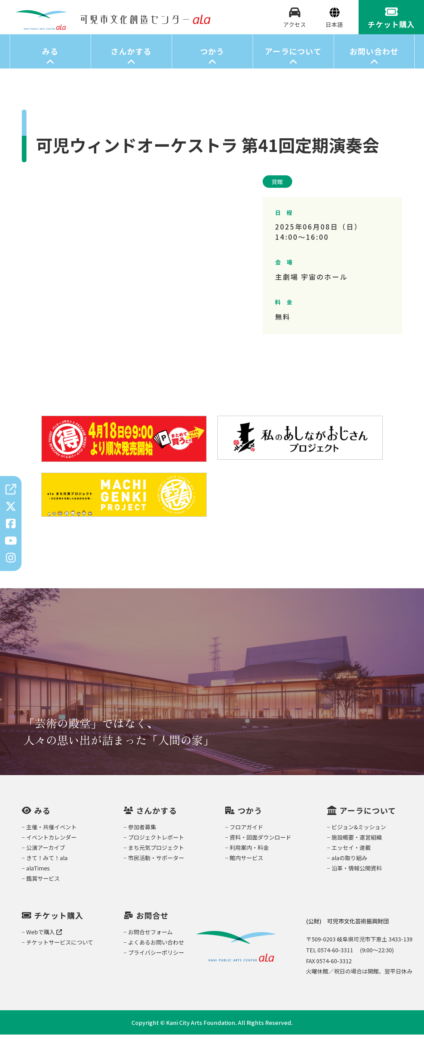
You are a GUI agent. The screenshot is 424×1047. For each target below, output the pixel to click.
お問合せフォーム (150, 944)
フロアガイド (246, 839)
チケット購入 (58, 928)
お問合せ (152, 928)
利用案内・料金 (249, 860)
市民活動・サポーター (156, 870)
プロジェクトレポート (156, 850)
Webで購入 (44, 944)
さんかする (131, 64)
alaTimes (38, 880)
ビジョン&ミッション (358, 839)
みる (50, 64)
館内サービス (246, 870)
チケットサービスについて (59, 954)
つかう (212, 64)
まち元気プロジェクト (156, 860)
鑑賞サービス (43, 891)
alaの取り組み (349, 870)
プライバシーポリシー (156, 965)
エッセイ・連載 (351, 860)
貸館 (277, 194)
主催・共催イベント (51, 839)
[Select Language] (334, 31)
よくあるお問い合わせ (156, 954)
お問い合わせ (374, 64)
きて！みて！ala (47, 870)
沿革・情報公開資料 (356, 880)
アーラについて (293, 64)
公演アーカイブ (45, 860)
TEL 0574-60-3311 (329, 962)
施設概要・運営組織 (356, 850)
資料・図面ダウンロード (260, 850)
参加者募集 (142, 839)
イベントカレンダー (51, 850)
